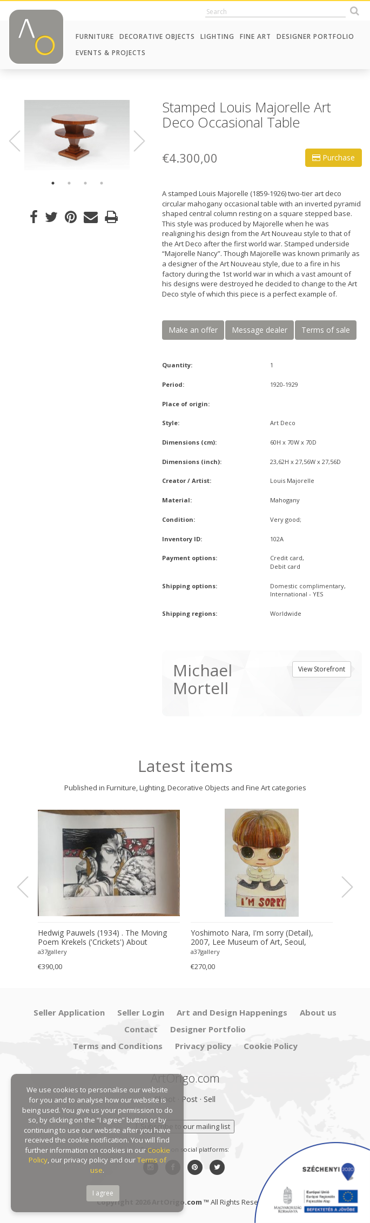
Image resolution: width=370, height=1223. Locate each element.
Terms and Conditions (118, 1045)
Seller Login (140, 1012)
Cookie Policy (271, 1045)
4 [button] (101, 183)
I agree (102, 1193)
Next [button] (133, 141)
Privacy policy (203, 1045)
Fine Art (255, 36)
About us (318, 1012)
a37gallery (52, 952)
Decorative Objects (157, 36)
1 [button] (53, 183)
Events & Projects (111, 52)
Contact (141, 1029)
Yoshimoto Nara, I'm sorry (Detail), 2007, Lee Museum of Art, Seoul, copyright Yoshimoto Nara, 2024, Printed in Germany (252, 938)
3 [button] (85, 183)
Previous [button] (21, 141)
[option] (77, 135)
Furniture (95, 36)
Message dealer (259, 330)
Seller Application (69, 1012)
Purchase (333, 157)
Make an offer (193, 330)
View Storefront (321, 669)
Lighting (217, 36)
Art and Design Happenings (232, 1012)
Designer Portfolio (315, 36)
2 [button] (69, 183)
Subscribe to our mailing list (185, 1126)
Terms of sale (325, 330)
